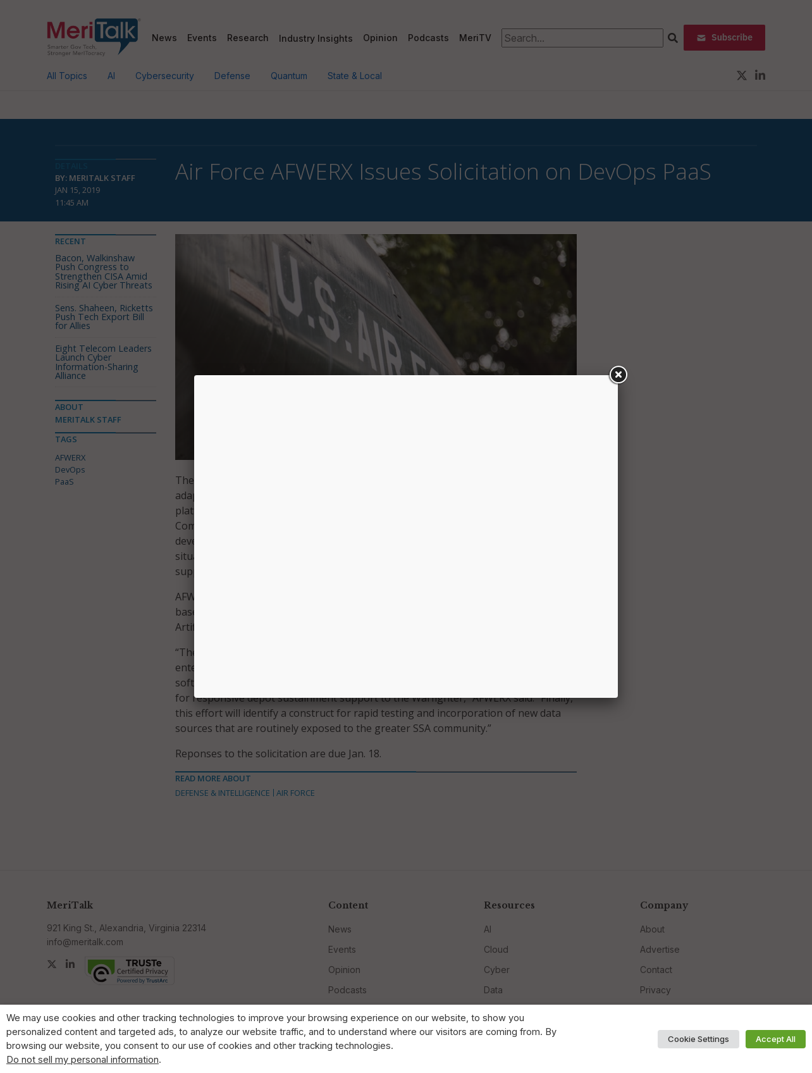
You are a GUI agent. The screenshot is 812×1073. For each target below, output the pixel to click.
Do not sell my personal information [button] (82, 1059)
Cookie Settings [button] (698, 1039)
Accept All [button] (776, 1039)
